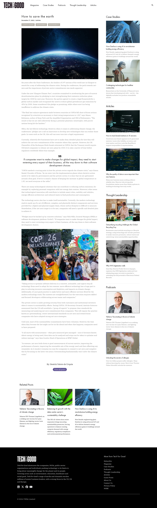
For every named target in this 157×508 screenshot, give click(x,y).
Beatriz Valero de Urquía (61, 364)
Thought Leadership (78, 5)
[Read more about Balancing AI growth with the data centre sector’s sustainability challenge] (59, 397)
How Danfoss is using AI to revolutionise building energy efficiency (87, 411)
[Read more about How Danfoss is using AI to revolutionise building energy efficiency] (87, 397)
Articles (93, 5)
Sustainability (54, 24)
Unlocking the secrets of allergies (117, 358)
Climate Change (28, 24)
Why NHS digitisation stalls (115, 265)
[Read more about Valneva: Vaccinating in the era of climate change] (32, 397)
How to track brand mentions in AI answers (121, 135)
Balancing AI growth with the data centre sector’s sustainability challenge (59, 411)
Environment (41, 24)
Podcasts (62, 5)
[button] (152, 5)
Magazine (34, 5)
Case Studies (48, 5)
